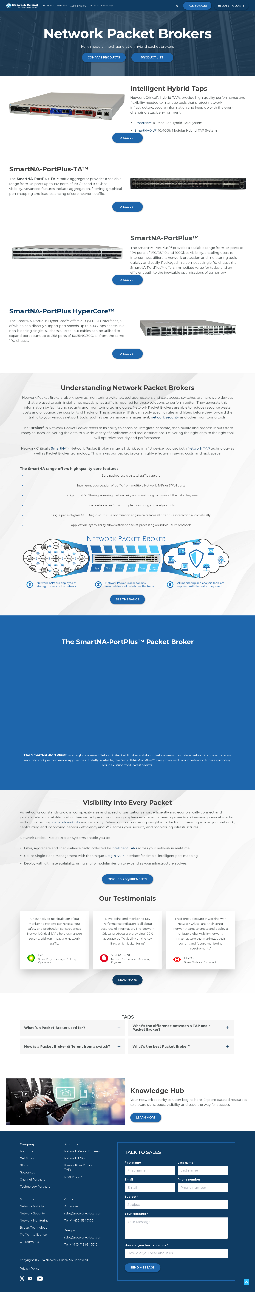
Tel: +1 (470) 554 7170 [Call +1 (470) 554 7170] (79, 1220)
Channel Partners (32, 1179)
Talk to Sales (197, 5)
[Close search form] (177, 6)
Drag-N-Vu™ (73, 1176)
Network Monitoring (34, 1220)
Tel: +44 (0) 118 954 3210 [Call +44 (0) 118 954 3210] (81, 1244)
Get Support (29, 1158)
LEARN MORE (145, 1117)
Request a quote (231, 5)
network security (164, 417)
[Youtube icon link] (40, 1278)
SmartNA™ (143, 123)
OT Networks (29, 1241)
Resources (27, 1172)
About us (26, 1151)
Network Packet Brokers (82, 1151)
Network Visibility (32, 1206)
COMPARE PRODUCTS (104, 57)
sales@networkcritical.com (82, 1213)
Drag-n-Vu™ (115, 856)
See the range (127, 599)
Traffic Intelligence (33, 1234)
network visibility (66, 822)
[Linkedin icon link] (30, 1278)
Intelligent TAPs (124, 848)
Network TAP (199, 448)
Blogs (24, 1165)
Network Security (32, 1213)
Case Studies (78, 5)
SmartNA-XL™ (146, 130)
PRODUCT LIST (152, 57)
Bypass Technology (33, 1227)
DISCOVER (128, 138)
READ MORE (127, 979)
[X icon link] (22, 1278)
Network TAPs (74, 1158)
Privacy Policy (29, 1268)
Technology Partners (35, 1186)
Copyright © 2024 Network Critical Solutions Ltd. (54, 1260)
